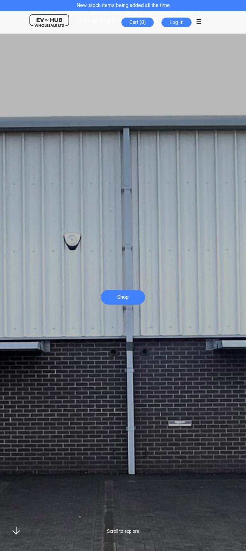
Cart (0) (137, 22)
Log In (176, 22)
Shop (123, 297)
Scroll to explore (123, 531)
